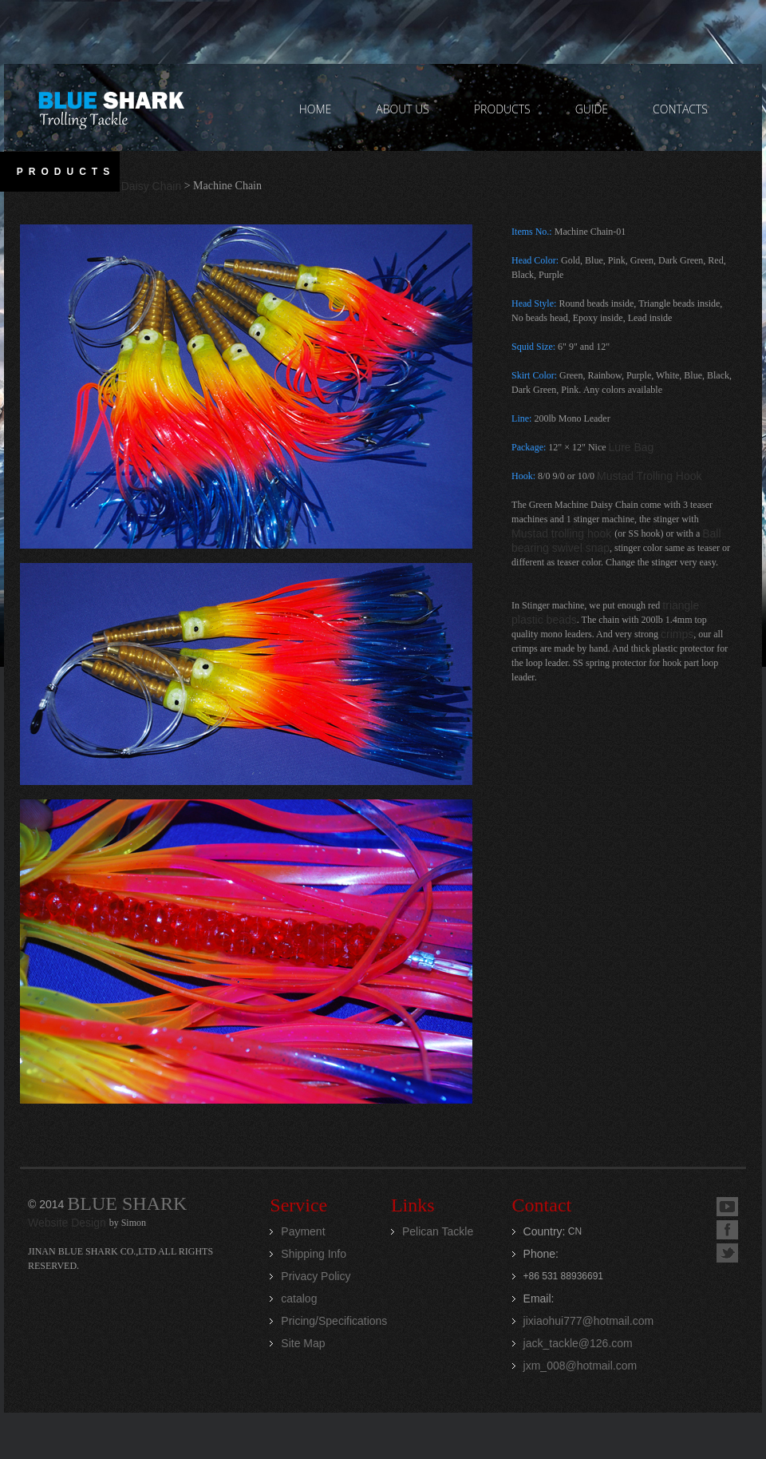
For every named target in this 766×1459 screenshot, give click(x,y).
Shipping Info (313, 1253)
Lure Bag (631, 447)
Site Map (303, 1343)
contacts (680, 109)
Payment (303, 1231)
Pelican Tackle (437, 1231)
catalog (299, 1298)
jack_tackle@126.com (578, 1343)
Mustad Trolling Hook (649, 476)
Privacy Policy (315, 1276)
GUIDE (591, 109)
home (315, 109)
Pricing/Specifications (334, 1320)
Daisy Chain (151, 186)
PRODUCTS (502, 109)
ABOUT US (402, 109)
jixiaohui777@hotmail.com (588, 1320)
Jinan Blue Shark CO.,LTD (110, 108)
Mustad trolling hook (562, 533)
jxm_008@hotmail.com (580, 1365)
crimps (677, 634)
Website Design (68, 1222)
